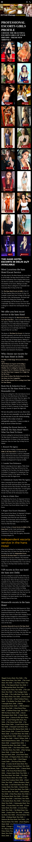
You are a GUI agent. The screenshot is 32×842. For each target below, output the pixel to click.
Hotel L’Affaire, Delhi (21, 738)
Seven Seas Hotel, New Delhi (19, 789)
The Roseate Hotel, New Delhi (11, 796)
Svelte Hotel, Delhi (17, 752)
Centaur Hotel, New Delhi (10, 787)
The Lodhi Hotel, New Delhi (19, 694)
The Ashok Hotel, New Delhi (11, 801)
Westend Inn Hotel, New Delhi (11, 745)
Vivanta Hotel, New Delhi (15, 805)
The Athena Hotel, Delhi (21, 747)
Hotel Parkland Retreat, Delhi (11, 741)
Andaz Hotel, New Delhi (14, 812)
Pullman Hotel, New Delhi (15, 817)
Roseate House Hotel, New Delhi (12, 690)
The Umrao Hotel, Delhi (14, 722)
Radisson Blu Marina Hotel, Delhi (17, 729)
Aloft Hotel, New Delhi (22, 798)
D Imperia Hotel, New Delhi (19, 757)
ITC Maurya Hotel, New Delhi (11, 829)
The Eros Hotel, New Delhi (10, 791)
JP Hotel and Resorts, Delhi (11, 768)
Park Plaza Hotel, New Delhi (10, 775)
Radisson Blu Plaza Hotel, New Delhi (13, 819)
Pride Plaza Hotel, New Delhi (19, 794)
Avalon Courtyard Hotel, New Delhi (18, 766)
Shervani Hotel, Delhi (8, 754)
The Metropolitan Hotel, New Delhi (13, 687)
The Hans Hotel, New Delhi (11, 750)
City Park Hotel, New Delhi (19, 734)
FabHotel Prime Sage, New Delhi (17, 710)
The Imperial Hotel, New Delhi (16, 685)
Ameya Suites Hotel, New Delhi (17, 773)
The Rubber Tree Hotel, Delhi (16, 701)
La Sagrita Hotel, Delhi (9, 736)
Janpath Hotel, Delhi (17, 743)
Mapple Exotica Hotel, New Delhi (12, 678)
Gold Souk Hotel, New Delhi (19, 785)
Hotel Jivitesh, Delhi (8, 731)
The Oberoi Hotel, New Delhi (11, 696)
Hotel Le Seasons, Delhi (9, 759)
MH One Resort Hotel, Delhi (10, 713)
